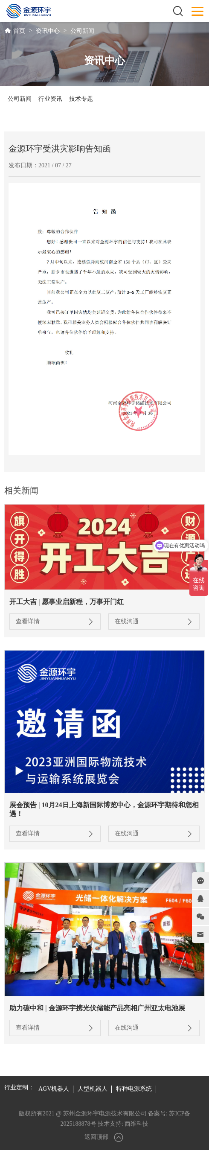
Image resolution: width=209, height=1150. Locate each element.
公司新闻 (82, 31)
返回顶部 (104, 1137)
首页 (19, 31)
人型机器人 (92, 1089)
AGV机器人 (53, 1089)
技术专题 (81, 99)
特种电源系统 (134, 1089)
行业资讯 (50, 99)
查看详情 (55, 621)
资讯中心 (48, 31)
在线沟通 (154, 621)
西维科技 (136, 1124)
